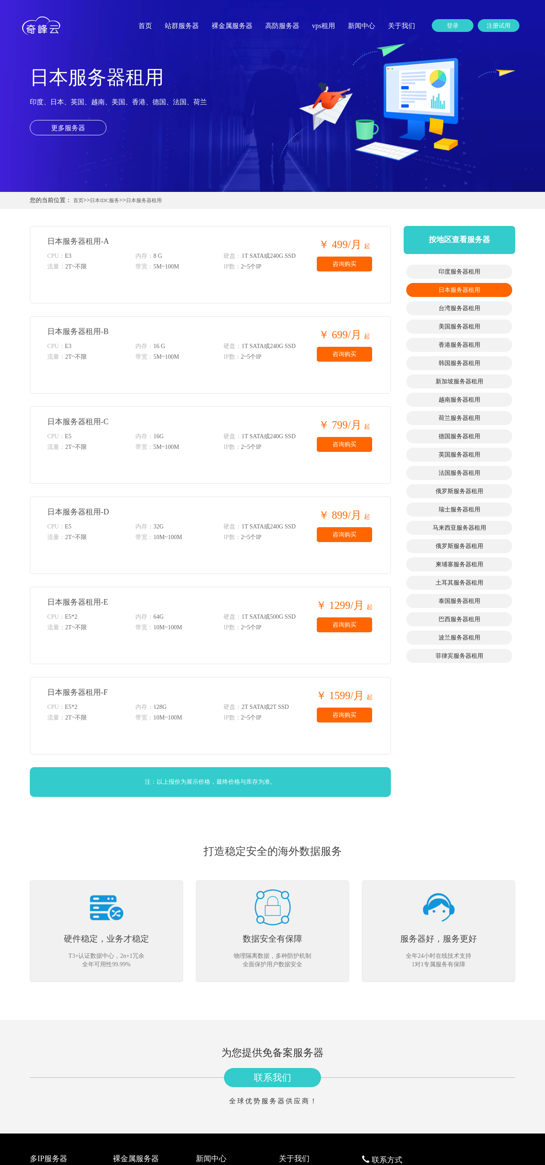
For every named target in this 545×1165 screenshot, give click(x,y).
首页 (145, 25)
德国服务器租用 (459, 436)
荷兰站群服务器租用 (55, 1121)
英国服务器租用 (459, 454)
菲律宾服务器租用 (459, 656)
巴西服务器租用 (459, 619)
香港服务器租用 (459, 345)
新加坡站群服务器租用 (57, 1100)
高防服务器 (282, 25)
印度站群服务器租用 (55, 1039)
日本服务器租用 (144, 200)
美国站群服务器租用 (55, 1070)
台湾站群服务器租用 (55, 1059)
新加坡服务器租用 (459, 381)
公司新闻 (207, 1070)
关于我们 (401, 25)
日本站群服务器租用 (55, 1049)
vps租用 (323, 25)
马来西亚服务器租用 (459, 528)
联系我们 (272, 944)
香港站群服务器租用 (55, 1080)
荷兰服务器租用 (459, 418)
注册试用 (499, 26)
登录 (453, 26)
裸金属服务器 (232, 25)
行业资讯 (207, 1039)
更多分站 (290, 1059)
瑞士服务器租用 (459, 509)
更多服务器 (68, 127)
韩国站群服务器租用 (55, 1090)
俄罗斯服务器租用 (459, 491)
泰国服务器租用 (459, 601)
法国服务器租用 (459, 473)
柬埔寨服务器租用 (459, 564)
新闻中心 (361, 25)
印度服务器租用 (459, 271)
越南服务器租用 (459, 400)
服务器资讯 (210, 1049)
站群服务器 (182, 25)
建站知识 (207, 1059)
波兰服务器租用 (459, 637)
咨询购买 (344, 264)
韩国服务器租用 (459, 363)
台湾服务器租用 (459, 308)
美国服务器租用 (459, 326)
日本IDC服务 (104, 200)
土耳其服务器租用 (459, 583)
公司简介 (290, 1039)
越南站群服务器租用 (55, 1111)
